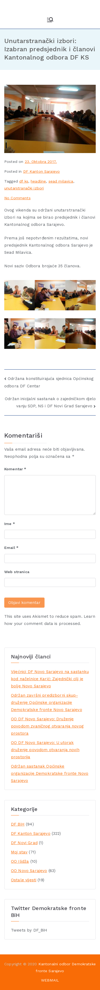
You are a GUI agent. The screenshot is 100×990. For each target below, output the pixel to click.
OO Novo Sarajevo (29, 870)
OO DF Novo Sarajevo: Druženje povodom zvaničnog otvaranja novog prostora (47, 726)
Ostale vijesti (23, 880)
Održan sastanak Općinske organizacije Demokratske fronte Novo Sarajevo (49, 773)
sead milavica (61, 181)
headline (38, 181)
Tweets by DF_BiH (29, 930)
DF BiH (18, 824)
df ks (23, 181)
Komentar (15, 469)
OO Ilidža (20, 861)
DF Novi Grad (24, 842)
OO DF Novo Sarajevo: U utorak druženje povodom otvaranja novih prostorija (45, 749)
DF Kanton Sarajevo (41, 171)
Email (11, 547)
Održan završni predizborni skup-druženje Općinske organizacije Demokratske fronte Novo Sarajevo (46, 702)
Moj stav (19, 852)
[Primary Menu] (50, 19)
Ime (9, 524)
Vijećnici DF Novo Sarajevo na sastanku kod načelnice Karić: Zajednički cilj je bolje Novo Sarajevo (50, 678)
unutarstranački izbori (24, 188)
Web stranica (16, 572)
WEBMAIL (50, 980)
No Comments (17, 198)
